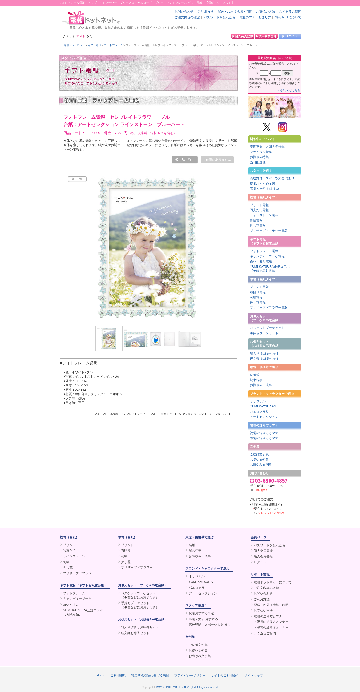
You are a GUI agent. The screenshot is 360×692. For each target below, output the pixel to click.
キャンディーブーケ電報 (267, 256)
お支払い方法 (265, 11)
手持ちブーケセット (264, 333)
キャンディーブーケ (77, 599)
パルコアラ (197, 587)
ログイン (260, 562)
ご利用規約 (118, 675)
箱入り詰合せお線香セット (140, 627)
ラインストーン (74, 556)
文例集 (254, 446)
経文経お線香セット (135, 633)
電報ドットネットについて (273, 582)
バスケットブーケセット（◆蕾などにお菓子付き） (140, 595)
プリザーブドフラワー (79, 573)
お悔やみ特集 (259, 157)
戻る (188, 159)
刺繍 (66, 562)
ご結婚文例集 (259, 454)
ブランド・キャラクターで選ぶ (272, 394)
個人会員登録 (263, 551)
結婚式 (254, 375)
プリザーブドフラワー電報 (269, 230)
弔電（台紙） (127, 537)
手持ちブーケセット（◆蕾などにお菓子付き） (140, 605)
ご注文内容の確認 (187, 17)
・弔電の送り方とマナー (271, 627)
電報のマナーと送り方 (255, 17)
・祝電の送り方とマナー (271, 622)
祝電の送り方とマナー (265, 433)
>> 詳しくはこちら (289, 90)
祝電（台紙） (69, 537)
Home (101, 675)
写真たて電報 (259, 210)
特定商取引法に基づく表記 (150, 675)
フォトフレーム (113, 45)
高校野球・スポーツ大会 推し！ (272, 178)
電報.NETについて (288, 17)
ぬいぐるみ (71, 604)
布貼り (126, 550)
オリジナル (258, 401)
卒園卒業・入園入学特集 (267, 147)
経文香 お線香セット (264, 358)
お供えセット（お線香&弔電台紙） (143, 619)
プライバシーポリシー (190, 675)
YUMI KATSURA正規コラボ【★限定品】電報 (270, 268)
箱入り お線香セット (264, 353)
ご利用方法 (205, 11)
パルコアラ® (259, 412)
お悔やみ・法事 (261, 385)
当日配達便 (258, 162)
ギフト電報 (94, 45)
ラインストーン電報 (264, 215)
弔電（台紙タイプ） (264, 279)
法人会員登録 (263, 556)
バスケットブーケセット (267, 328)
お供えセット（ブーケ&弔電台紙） (143, 585)
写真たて (69, 550)
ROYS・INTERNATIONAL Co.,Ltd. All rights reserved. (187, 687)
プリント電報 (259, 205)
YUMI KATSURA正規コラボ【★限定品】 (83, 612)
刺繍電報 (256, 220)
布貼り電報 (258, 292)
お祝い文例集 (259, 459)
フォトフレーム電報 (264, 251)
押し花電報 (258, 225)
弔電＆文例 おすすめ (264, 189)
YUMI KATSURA (201, 582)
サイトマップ (253, 675)
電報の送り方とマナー (265, 425)
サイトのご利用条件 (225, 675)
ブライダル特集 (261, 152)
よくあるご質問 (290, 11)
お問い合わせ (184, 11)
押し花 (68, 567)
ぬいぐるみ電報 (261, 261)
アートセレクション (264, 417)
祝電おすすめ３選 (262, 183)
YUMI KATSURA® (263, 406)
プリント (69, 545)
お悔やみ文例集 (261, 464)
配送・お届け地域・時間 (235, 11)
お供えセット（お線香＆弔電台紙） (265, 344)
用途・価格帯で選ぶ (264, 367)
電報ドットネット (74, 45)
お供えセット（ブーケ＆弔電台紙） (265, 318)
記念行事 (256, 380)
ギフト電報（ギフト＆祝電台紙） (265, 241)
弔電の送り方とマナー (265, 438)
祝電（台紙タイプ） (264, 197)
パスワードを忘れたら (219, 17)
